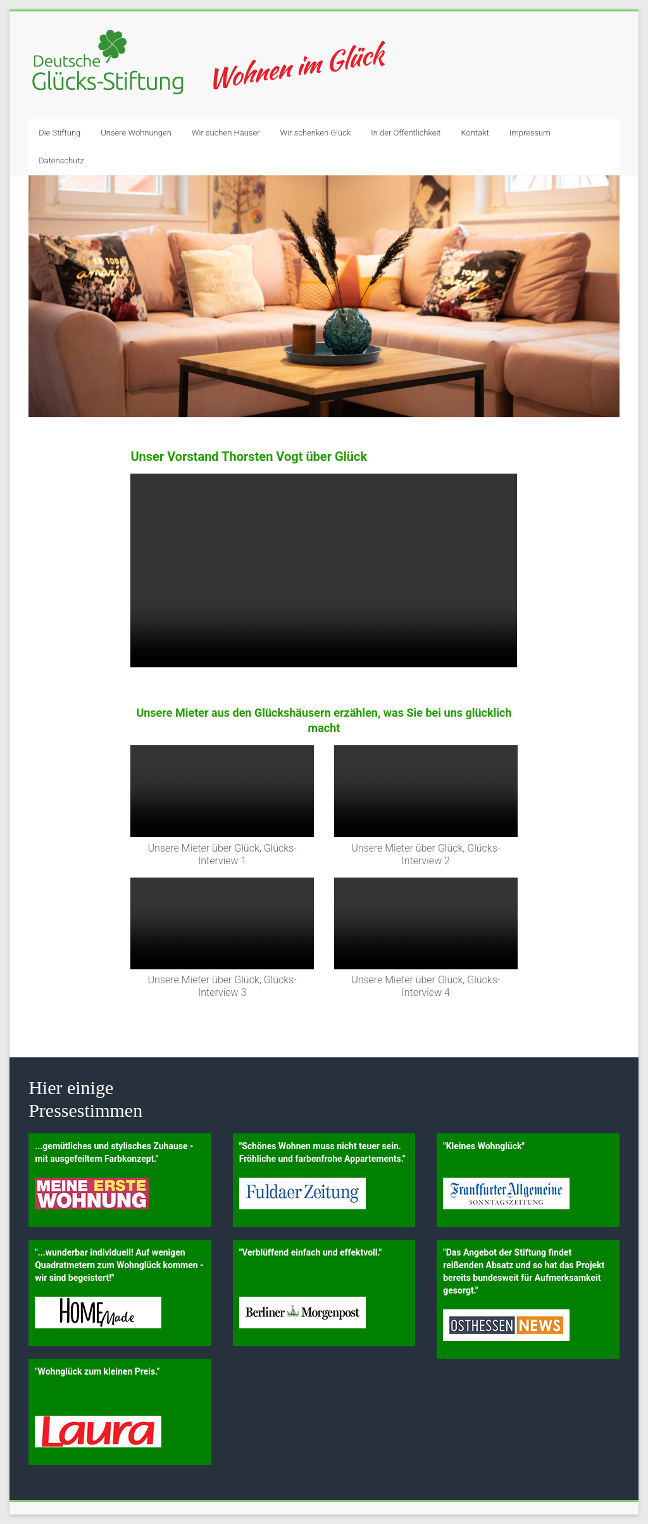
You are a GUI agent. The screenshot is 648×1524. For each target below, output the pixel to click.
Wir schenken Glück (315, 132)
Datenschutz (61, 160)
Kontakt (475, 132)
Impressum (530, 132)
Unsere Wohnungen (136, 132)
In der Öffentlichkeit (405, 132)
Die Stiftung (59, 132)
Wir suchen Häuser (226, 132)
